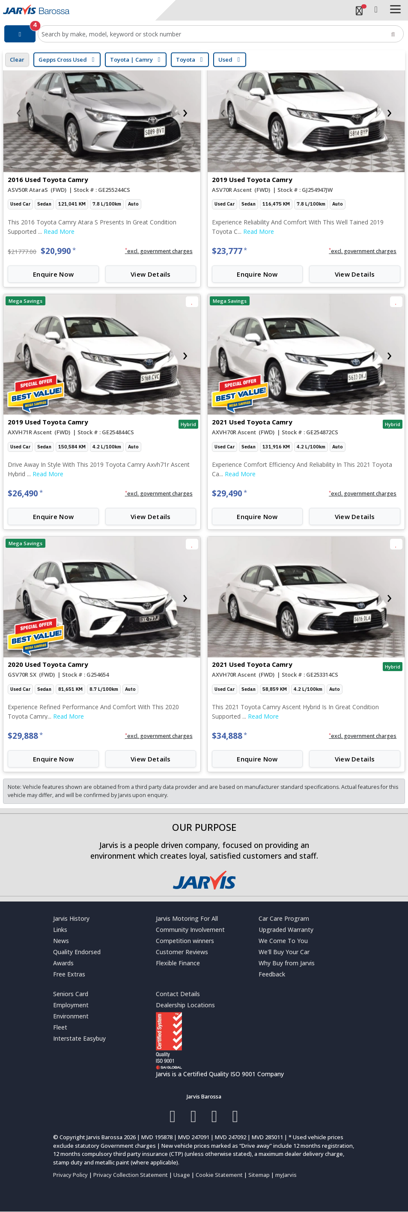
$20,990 (58, 251)
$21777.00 (22, 251)
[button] (158, 251)
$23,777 (229, 251)
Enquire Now (53, 274)
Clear (17, 59)
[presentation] (18, 111)
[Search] (393, 34)
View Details (151, 274)
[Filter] (20, 33)
